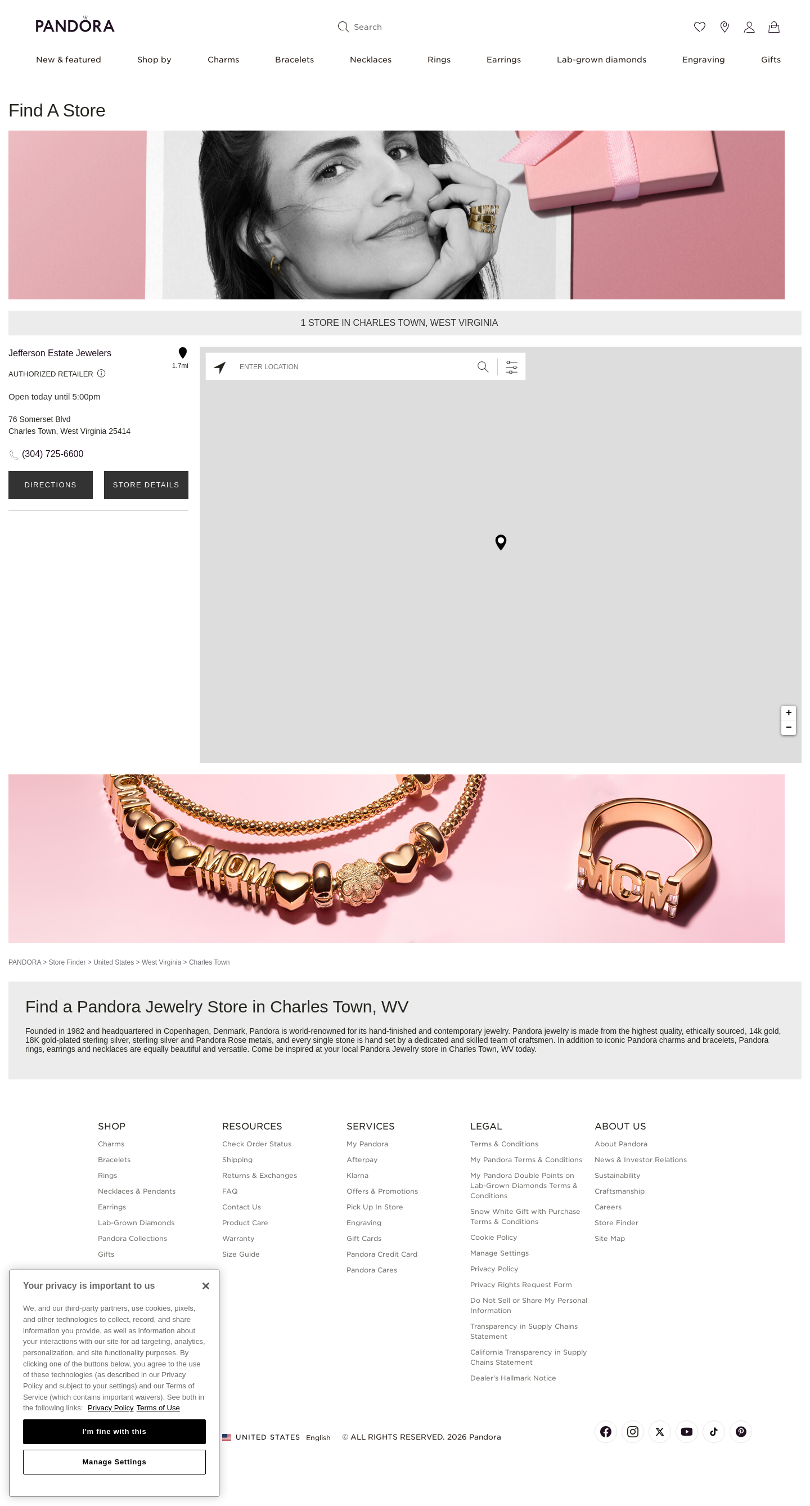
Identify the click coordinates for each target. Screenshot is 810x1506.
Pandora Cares (371, 1270)
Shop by (154, 59)
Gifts (771, 59)
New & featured (68, 59)
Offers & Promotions (382, 1191)
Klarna (357, 1175)
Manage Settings (499, 1253)
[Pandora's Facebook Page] (606, 1431)
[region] (114, 1383)
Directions (50, 485)
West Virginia (161, 962)
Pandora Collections (132, 1238)
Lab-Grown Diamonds (136, 1222)
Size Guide (241, 1254)
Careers (608, 1207)
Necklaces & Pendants (137, 1191)
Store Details (146, 485)
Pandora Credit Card (381, 1254)
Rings (439, 59)
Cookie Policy (494, 1237)
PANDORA (24, 962)
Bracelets (294, 59)
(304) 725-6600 (52, 454)
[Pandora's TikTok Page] (714, 1431)
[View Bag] (774, 27)
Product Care (245, 1222)
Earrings (504, 59)
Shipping (237, 1159)
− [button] (789, 727)
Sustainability (618, 1175)
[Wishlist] (699, 27)
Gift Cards (363, 1238)
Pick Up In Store (374, 1207)
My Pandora (367, 1144)
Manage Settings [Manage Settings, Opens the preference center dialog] (114, 1462)
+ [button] (789, 713)
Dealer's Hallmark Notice (513, 1378)
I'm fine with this (115, 1431)
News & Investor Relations (641, 1159)
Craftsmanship (620, 1191)
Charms (223, 59)
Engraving (703, 59)
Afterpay (362, 1159)
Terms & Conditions (504, 1144)
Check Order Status (256, 1144)
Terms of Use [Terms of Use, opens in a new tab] (158, 1408)
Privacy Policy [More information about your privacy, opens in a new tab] (111, 1408)
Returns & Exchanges (259, 1175)
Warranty (238, 1238)
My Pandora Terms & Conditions (526, 1159)
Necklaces (371, 59)
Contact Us (241, 1207)
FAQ (230, 1191)
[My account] (749, 27)
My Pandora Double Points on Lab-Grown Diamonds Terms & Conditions (524, 1185)
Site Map (610, 1238)
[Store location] (724, 27)
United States (113, 962)
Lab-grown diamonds (601, 59)
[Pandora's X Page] (660, 1431)
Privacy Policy (494, 1269)
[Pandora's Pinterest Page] (741, 1431)
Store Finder (67, 962)
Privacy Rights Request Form (521, 1284)
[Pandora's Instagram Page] (633, 1431)
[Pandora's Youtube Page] (687, 1431)
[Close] (206, 1286)
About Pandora (621, 1144)
